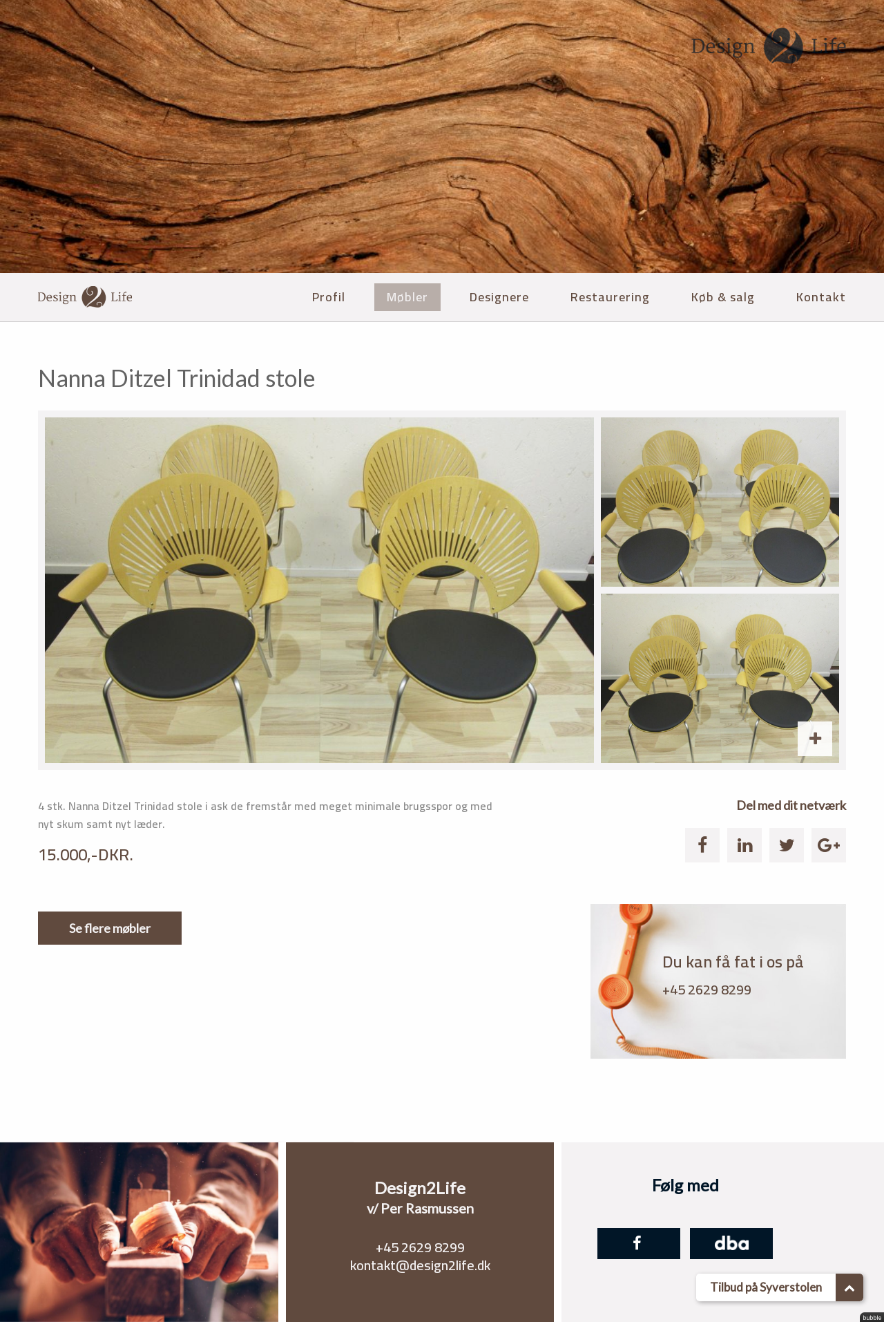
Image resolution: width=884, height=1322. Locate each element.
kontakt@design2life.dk (420, 1265)
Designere (499, 296)
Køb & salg (723, 296)
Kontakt (821, 296)
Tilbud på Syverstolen (786, 1287)
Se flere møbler (110, 928)
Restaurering (610, 296)
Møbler (407, 296)
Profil (328, 296)
